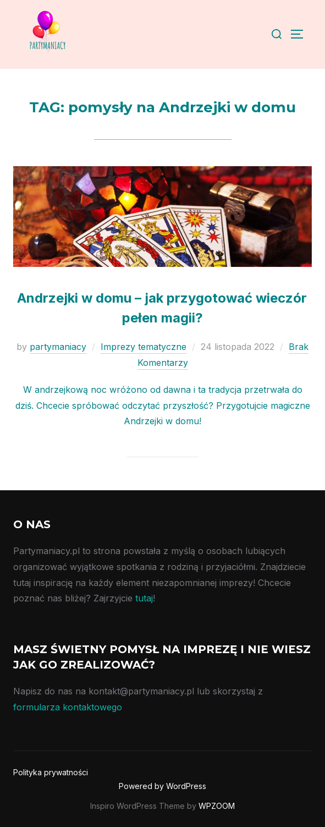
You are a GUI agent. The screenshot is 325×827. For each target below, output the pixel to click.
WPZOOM (217, 805)
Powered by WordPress (162, 786)
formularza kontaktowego (67, 707)
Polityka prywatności (50, 772)
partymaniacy (58, 346)
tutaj (144, 598)
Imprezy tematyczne (143, 346)
